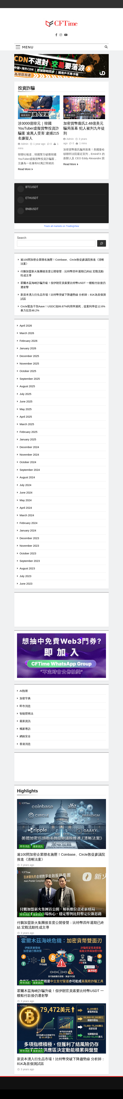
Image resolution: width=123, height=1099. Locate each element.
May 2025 (26, 409)
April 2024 (26, 507)
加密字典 (25, 698)
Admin (24, 143)
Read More (25, 169)
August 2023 (27, 568)
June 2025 (26, 401)
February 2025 (28, 431)
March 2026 (27, 333)
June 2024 (26, 492)
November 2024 (29, 454)
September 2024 (30, 469)
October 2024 (28, 462)
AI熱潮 (24, 690)
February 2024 (28, 522)
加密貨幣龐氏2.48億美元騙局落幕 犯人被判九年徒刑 (84, 128)
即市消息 (25, 706)
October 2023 (28, 553)
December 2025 (29, 356)
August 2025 (27, 386)
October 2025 (28, 371)
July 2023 (25, 576)
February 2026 (28, 340)
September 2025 (30, 378)
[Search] (101, 243)
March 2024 (27, 515)
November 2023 (29, 545)
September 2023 (30, 560)
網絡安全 (25, 736)
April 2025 (26, 416)
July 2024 (25, 485)
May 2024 (26, 500)
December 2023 (29, 538)
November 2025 (29, 363)
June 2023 (26, 583)
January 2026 (28, 348)
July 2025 (25, 393)
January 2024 (28, 530)
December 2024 (29, 447)
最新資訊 (25, 115)
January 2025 (28, 439)
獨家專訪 (25, 728)
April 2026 (26, 325)
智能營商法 (26, 713)
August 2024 (27, 477)
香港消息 (25, 743)
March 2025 (27, 424)
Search (21, 237)
